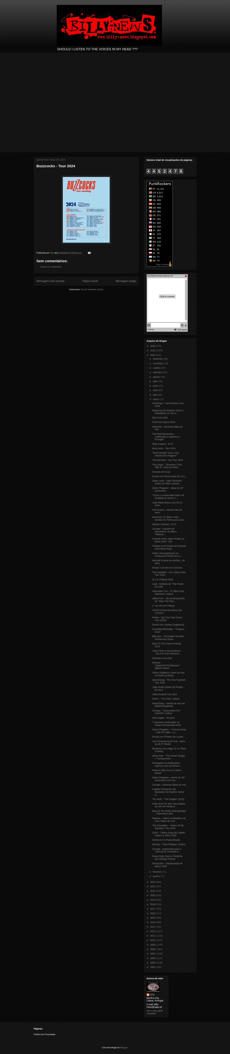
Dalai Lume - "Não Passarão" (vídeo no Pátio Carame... (167, 482)
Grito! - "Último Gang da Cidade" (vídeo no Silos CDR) (168, 834)
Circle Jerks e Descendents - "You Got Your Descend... (167, 652)
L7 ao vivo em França (163, 605)
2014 (153, 922)
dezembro (158, 359)
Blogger (124, 1047)
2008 (153, 949)
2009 (153, 944)
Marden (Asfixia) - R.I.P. (164, 524)
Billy (152, 994)
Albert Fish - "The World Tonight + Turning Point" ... (168, 757)
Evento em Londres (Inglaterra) (168, 624)
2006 (153, 958)
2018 (153, 904)
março (156, 399)
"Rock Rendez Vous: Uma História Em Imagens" (165, 454)
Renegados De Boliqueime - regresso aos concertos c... (167, 764)
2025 (153, 350)
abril (155, 395)
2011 (153, 935)
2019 (153, 900)
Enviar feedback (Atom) (92, 289)
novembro (158, 363)
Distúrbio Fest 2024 (162, 658)
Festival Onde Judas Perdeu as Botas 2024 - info (168, 540)
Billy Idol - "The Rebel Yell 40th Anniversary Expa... (168, 637)
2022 (153, 886)
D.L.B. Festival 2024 (162, 579)
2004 (153, 967)
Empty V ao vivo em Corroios (167, 567)
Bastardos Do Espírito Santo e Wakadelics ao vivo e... (167, 412)
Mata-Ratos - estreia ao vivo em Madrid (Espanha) (168, 704)
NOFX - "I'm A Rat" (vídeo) (165, 698)
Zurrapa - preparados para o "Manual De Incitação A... (166, 850)
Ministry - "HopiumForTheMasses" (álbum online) (166, 665)
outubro (157, 368)
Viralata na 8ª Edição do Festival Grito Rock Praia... (168, 547)
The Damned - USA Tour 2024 (167, 460)
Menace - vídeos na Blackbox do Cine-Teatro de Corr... (169, 819)
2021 (153, 891)
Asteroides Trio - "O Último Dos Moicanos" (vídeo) (168, 592)
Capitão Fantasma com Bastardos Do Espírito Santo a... (168, 792)
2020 (153, 895)
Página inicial (90, 281)
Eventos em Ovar (161, 472)
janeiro (156, 876)
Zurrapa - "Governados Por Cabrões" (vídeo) (166, 712)
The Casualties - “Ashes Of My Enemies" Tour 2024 (168, 827)
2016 (153, 913)
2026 (153, 346)
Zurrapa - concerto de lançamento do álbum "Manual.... (164, 531)
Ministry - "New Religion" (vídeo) (168, 844)
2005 (153, 962)
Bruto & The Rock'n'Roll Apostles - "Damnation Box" (169, 812)
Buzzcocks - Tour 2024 (163, 448)
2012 (153, 931)
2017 (153, 908)
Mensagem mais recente (50, 281)
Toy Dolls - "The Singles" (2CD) (168, 799)
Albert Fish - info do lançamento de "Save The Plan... (168, 599)
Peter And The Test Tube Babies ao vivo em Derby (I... (168, 805)
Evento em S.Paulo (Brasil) (166, 840)
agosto (156, 377)
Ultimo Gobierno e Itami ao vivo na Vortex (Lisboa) (168, 674)
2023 (153, 882)
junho (156, 385)
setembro (158, 372)
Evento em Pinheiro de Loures (167, 736)
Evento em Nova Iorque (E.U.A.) (168, 476)
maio (155, 390)
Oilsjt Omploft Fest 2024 (164, 694)
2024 (153, 355)
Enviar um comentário (51, 267)
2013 (153, 927)
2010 (153, 940)
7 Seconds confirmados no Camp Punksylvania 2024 (166, 723)
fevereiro (157, 871)
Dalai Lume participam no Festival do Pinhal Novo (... (167, 554)
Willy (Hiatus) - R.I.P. (162, 444)
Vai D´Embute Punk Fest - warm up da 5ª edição (168, 742)
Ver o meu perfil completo (155, 1012)
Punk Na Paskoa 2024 (163, 422)
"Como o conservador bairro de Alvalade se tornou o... (168, 496)
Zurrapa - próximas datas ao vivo (169, 784)
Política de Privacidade (44, 1034)
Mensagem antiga (126, 281)
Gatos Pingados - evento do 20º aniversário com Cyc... (168, 779)
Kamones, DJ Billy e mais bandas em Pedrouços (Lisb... (168, 518)
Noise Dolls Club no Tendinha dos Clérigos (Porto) (167, 857)
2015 (153, 917)
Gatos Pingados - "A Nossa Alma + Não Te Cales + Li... (169, 731)
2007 (153, 953)
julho (155, 381)
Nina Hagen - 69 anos (163, 718)
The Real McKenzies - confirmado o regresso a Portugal (166, 437)
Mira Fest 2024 (160, 417)
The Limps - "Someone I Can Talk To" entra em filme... (167, 466)
